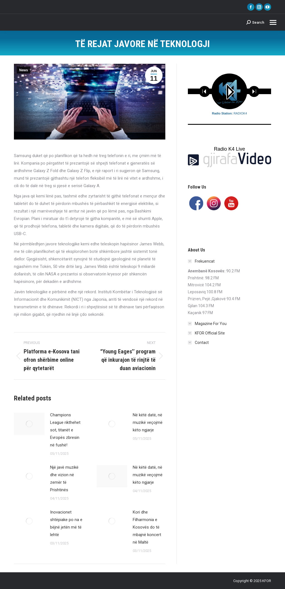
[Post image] (29, 424)
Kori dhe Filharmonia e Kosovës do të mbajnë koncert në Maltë (147, 527)
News (23, 70)
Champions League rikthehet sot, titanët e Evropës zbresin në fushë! (65, 430)
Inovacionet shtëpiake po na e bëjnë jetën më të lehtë (66, 523)
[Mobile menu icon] (273, 22)
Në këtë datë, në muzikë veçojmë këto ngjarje (148, 422)
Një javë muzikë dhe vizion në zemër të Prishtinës (64, 478)
